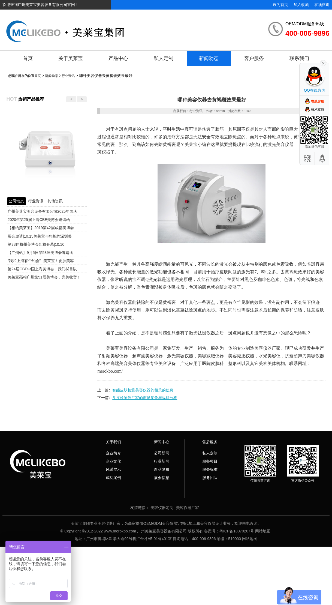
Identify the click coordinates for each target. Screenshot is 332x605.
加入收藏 (301, 4)
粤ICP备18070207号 (236, 531)
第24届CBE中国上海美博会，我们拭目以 (42, 269)
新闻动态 (209, 58)
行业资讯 (68, 76)
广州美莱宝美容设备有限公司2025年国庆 (42, 211)
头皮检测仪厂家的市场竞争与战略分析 (144, 398)
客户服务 (254, 58)
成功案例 (113, 477)
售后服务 (210, 442)
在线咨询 (322, 4)
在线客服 (317, 101)
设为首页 (280, 4)
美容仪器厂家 (187, 507)
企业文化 (113, 461)
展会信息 (161, 477)
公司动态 (16, 201)
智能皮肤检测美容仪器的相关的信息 (142, 390)
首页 (28, 58)
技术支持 (317, 110)
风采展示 (113, 469)
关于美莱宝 (70, 58)
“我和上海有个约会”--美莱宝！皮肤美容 (41, 261)
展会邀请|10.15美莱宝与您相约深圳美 (40, 236)
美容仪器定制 (161, 507)
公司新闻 (161, 453)
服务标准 (210, 469)
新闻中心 (161, 442)
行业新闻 (161, 461)
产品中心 (118, 58)
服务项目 (210, 461)
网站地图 (262, 531)
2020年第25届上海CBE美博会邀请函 (39, 219)
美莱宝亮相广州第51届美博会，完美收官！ (44, 277)
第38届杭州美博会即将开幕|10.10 (36, 244)
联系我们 (299, 58)
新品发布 (161, 469)
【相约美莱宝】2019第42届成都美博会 (41, 228)
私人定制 (163, 58)
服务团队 (210, 477)
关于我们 (113, 442)
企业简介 (113, 453)
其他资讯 (55, 201)
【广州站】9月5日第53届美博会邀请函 (40, 252)
